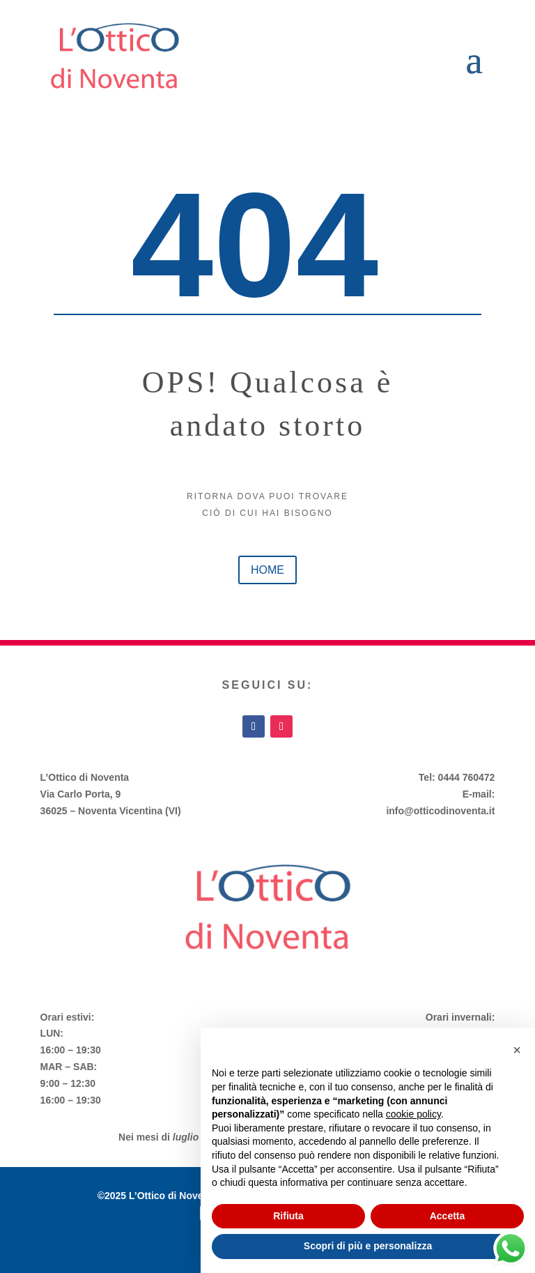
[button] (517, 1050)
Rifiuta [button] (288, 1215)
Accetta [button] (447, 1215)
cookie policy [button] (413, 1114)
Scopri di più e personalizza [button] (368, 1245)
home (267, 570)
